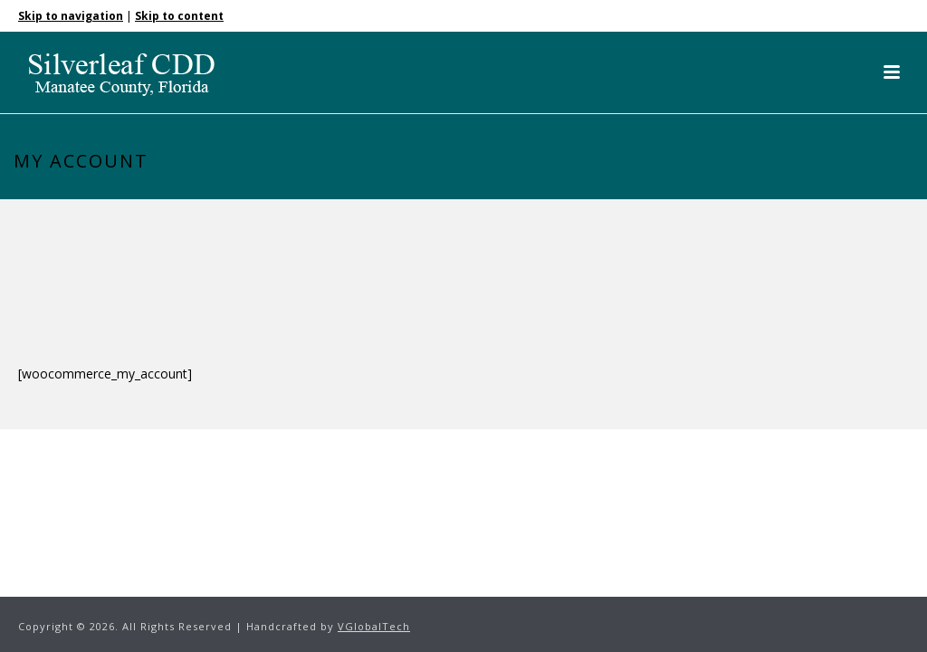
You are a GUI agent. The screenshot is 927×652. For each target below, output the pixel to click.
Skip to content (179, 16)
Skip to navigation (70, 16)
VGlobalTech (374, 626)
